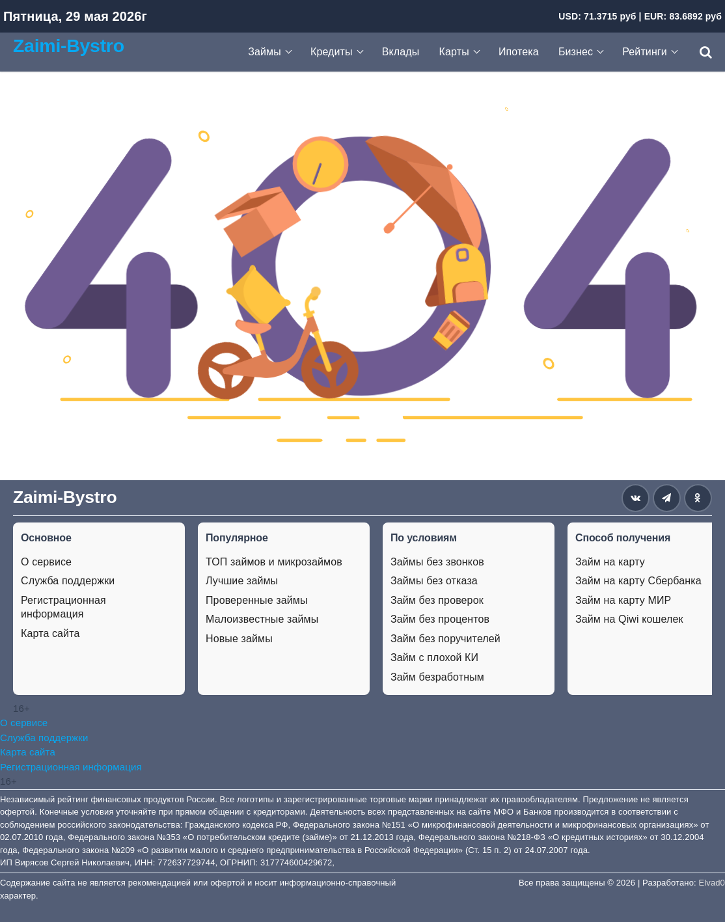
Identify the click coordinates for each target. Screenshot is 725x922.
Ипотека (519, 51)
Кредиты (331, 51)
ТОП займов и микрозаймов (274, 561)
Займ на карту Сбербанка (638, 580)
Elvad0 (712, 883)
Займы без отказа (434, 580)
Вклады (401, 51)
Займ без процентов (439, 619)
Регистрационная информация (63, 607)
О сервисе (46, 561)
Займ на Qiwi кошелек (629, 619)
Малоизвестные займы (262, 619)
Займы (264, 51)
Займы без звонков (437, 561)
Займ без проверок (437, 600)
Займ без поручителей (445, 638)
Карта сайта (50, 633)
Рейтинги (644, 51)
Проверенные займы (257, 600)
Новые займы (239, 638)
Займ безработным (437, 677)
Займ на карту (610, 561)
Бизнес (575, 51)
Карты (454, 51)
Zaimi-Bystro (68, 45)
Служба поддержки (68, 580)
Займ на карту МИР (623, 600)
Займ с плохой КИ (434, 657)
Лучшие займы (242, 580)
